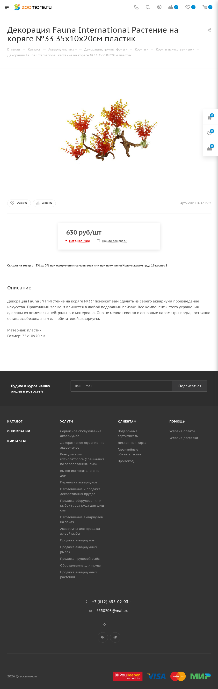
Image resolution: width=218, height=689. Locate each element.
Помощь (177, 421)
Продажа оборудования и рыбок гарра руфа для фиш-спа (82, 505)
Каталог (14, 421)
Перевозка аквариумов (79, 482)
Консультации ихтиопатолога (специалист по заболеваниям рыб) (82, 459)
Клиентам (127, 421)
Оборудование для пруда (80, 565)
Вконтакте (103, 637)
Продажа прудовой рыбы (80, 559)
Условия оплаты (182, 431)
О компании (18, 431)
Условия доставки (183, 438)
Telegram (115, 637)
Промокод (126, 461)
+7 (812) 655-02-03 (110, 601)
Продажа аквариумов (77, 540)
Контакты (16, 441)
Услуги (66, 421)
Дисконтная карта (132, 443)
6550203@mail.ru (112, 610)
